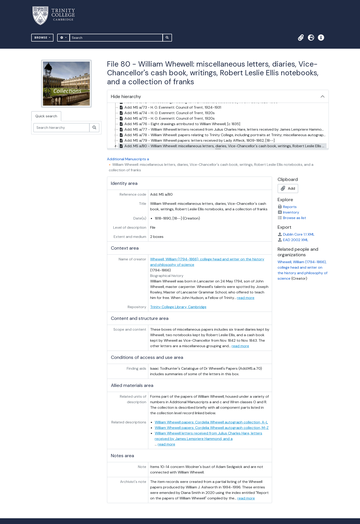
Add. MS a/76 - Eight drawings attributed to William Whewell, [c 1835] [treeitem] (179, 124)
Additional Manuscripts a (128, 159)
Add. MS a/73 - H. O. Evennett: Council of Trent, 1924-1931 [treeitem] (169, 107)
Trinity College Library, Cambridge (178, 306)
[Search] (116, 38)
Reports (287, 206)
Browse (41, 37)
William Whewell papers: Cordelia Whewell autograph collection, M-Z (212, 427)
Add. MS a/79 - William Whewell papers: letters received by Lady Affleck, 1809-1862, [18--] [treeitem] (196, 140)
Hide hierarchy (126, 96)
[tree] (218, 126)
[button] (301, 38)
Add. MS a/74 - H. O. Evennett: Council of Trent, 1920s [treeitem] (166, 113)
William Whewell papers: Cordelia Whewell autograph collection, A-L (211, 422)
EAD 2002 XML (293, 239)
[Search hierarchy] (61, 127)
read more (245, 297)
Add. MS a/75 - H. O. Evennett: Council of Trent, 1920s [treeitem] (166, 118)
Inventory (288, 212)
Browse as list (292, 217)
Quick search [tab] (46, 116)
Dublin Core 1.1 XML (296, 234)
